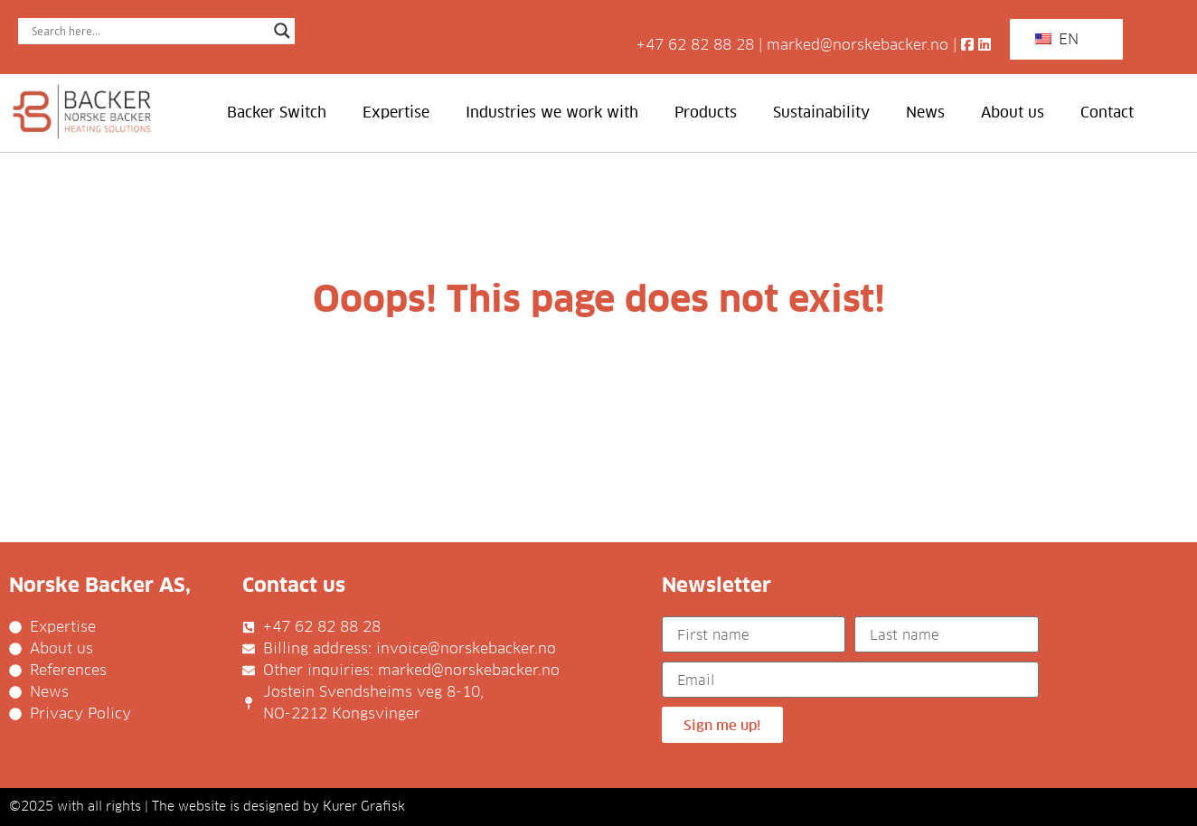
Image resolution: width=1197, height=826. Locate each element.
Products (705, 112)
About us (1012, 112)
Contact (1107, 112)
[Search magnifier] (282, 30)
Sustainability (821, 112)
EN (1057, 39)
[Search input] (148, 30)
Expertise (396, 112)
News (925, 112)
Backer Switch (276, 112)
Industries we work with (552, 112)
